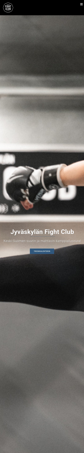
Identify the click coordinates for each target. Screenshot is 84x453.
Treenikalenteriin (42, 251)
